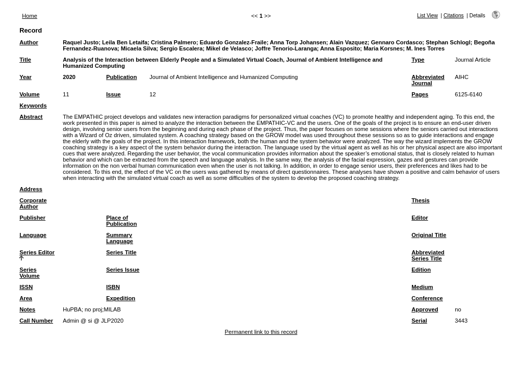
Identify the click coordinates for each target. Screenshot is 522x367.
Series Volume (29, 273)
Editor (419, 218)
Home (29, 16)
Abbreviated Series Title (428, 255)
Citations (453, 15)
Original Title (428, 235)
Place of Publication (121, 221)
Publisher (32, 218)
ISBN (113, 287)
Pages (419, 94)
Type (417, 60)
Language (32, 235)
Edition (421, 270)
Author (28, 42)
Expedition (120, 298)
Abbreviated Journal (428, 80)
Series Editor (37, 252)
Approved (424, 309)
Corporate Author (32, 203)
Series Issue (122, 270)
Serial (419, 321)
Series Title (121, 252)
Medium (422, 287)
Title (25, 60)
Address (30, 189)
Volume (29, 94)
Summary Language (119, 238)
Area (25, 298)
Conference (427, 298)
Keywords (32, 105)
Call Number (36, 321)
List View (427, 15)
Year (25, 77)
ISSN (26, 287)
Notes (27, 309)
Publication (121, 77)
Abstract (30, 117)
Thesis (420, 200)
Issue (113, 94)
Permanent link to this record (261, 332)
